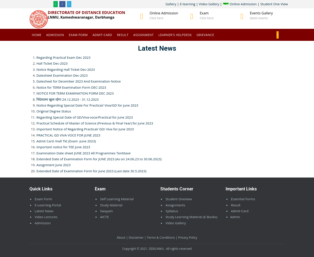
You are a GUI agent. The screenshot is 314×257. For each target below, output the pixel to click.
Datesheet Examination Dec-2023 (62, 75)
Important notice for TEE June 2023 (63, 147)
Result (122, 35)
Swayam (106, 211)
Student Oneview (179, 199)
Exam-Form (78, 35)
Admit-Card (102, 35)
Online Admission (240, 4)
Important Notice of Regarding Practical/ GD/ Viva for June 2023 (85, 129)
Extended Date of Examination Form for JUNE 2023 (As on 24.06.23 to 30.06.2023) (99, 159)
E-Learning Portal (48, 205)
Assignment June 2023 (53, 165)
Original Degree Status (53, 111)
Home (36, 35)
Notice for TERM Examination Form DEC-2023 (71, 87)
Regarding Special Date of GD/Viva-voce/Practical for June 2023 (84, 117)
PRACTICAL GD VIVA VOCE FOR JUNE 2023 (68, 135)
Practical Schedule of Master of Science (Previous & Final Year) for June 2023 (94, 123)
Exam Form (43, 199)
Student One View (274, 4)
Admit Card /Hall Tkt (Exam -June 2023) (66, 141)
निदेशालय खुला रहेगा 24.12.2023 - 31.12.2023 (67, 99)
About (121, 237)
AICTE (104, 217)
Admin (235, 217)
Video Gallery (209, 4)
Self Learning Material (117, 199)
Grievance (205, 35)
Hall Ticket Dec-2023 (52, 63)
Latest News (44, 211)
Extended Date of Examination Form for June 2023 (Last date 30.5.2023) (91, 171)
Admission (55, 35)
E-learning (187, 4)
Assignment (143, 35)
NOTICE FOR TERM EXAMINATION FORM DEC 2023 (75, 93)
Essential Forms (243, 199)
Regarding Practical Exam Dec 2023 (63, 57)
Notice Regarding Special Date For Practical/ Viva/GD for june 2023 (87, 105)
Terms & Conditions (161, 237)
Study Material (111, 205)
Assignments (175, 205)
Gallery (171, 4)
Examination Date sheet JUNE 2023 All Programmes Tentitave (83, 153)
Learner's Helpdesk (175, 35)
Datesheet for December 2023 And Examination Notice (78, 81)
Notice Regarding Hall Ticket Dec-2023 (65, 69)
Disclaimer (136, 237)
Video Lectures (46, 217)
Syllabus (172, 211)
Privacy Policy (187, 237)
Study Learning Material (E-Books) (191, 217)
